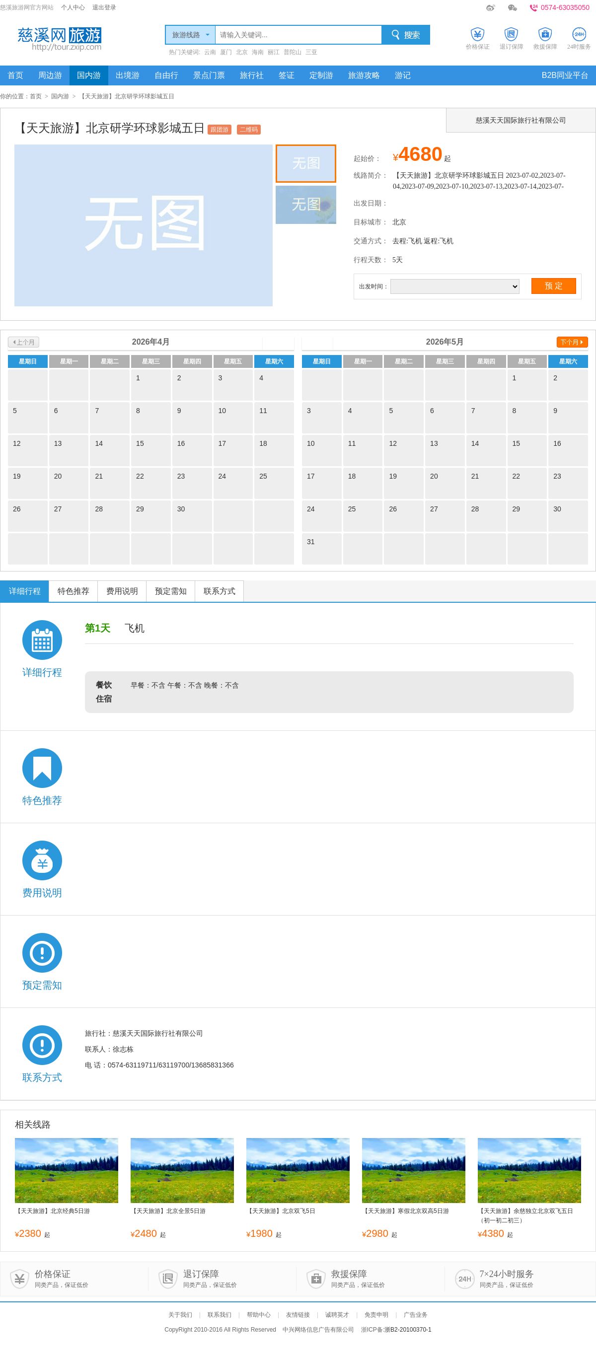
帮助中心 (259, 1314)
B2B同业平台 (565, 75)
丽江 (274, 52)
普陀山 (292, 52)
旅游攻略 (364, 75)
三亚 (311, 52)
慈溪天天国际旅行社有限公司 (521, 120)
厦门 (226, 52)
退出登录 (104, 7)
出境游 (128, 75)
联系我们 (219, 1314)
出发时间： (374, 286)
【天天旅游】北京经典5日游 (52, 1211)
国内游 (89, 75)
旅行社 (252, 75)
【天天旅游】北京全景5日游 (168, 1211)
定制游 (321, 75)
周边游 (50, 75)
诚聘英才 (337, 1314)
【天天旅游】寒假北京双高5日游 (405, 1211)
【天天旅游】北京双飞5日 (280, 1211)
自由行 (166, 75)
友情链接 (298, 1314)
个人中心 (73, 7)
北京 (242, 52)
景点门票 (209, 75)
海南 (258, 52)
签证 (287, 75)
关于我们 (180, 1314)
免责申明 (376, 1314)
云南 (210, 52)
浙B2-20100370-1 (408, 1329)
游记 (403, 75)
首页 (15, 75)
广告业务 (416, 1314)
